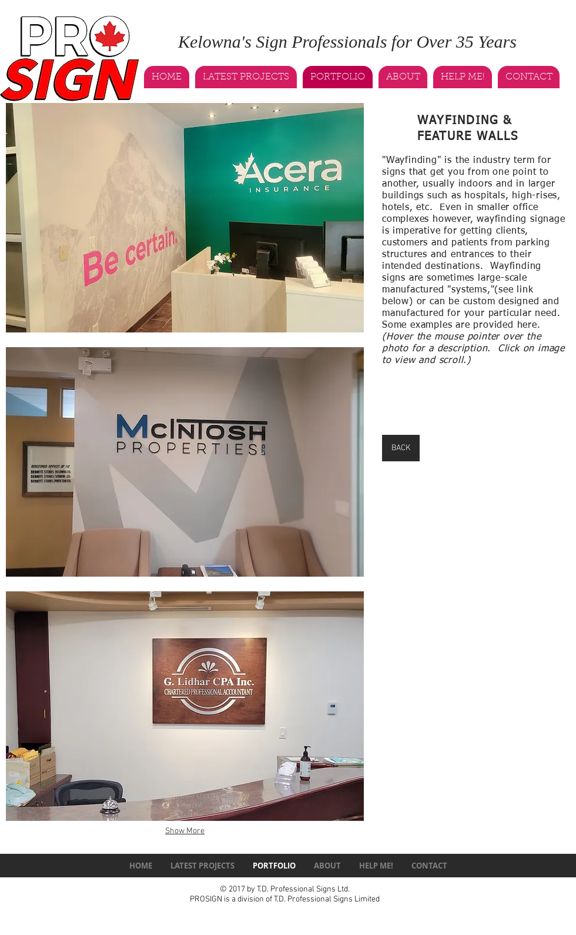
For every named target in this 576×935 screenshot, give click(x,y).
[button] (185, 217)
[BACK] (401, 448)
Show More (185, 831)
